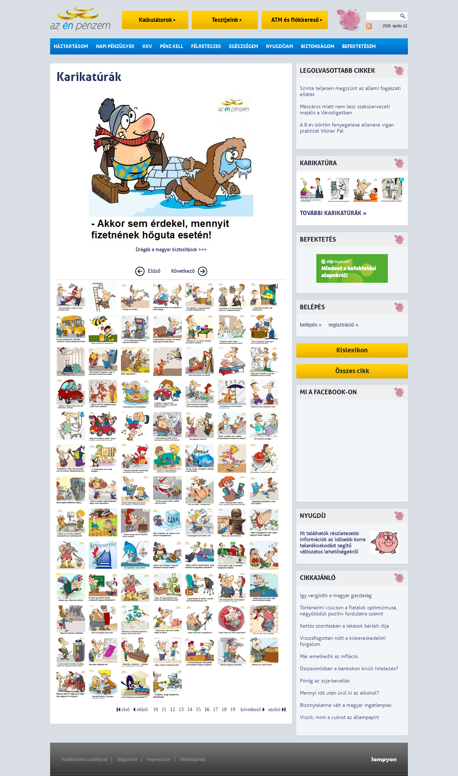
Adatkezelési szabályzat (84, 759)
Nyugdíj (313, 516)
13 (181, 709)
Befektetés (318, 239)
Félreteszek (206, 46)
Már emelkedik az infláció (329, 656)
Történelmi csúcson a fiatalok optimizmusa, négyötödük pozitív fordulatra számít (348, 611)
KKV (147, 46)
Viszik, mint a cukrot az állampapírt (339, 717)
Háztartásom (71, 46)
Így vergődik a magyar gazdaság (336, 595)
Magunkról (127, 759)
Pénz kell (171, 46)
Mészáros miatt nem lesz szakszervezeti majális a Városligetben (345, 110)
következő (250, 709)
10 (155, 709)
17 (215, 709)
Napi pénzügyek (115, 46)
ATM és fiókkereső (296, 19)
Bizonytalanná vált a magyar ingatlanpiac (346, 705)
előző (142, 709)
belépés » (311, 325)
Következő (183, 271)
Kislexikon (352, 350)
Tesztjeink (227, 19)
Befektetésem (359, 46)
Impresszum (158, 759)
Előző (154, 271)
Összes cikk (352, 371)
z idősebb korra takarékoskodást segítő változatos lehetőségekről (332, 546)
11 (164, 709)
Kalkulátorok (157, 19)
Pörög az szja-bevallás (325, 681)
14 (189, 709)
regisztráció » (343, 325)
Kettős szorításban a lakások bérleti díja (344, 626)
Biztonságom (317, 46)
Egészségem (243, 46)
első (126, 709)
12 (172, 709)
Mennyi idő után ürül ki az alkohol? (339, 693)
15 (198, 709)
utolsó (274, 709)
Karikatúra (318, 163)
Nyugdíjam (279, 46)
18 (223, 709)
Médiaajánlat (192, 759)
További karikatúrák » (333, 213)
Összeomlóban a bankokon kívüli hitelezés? (349, 669)
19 (232, 709)
